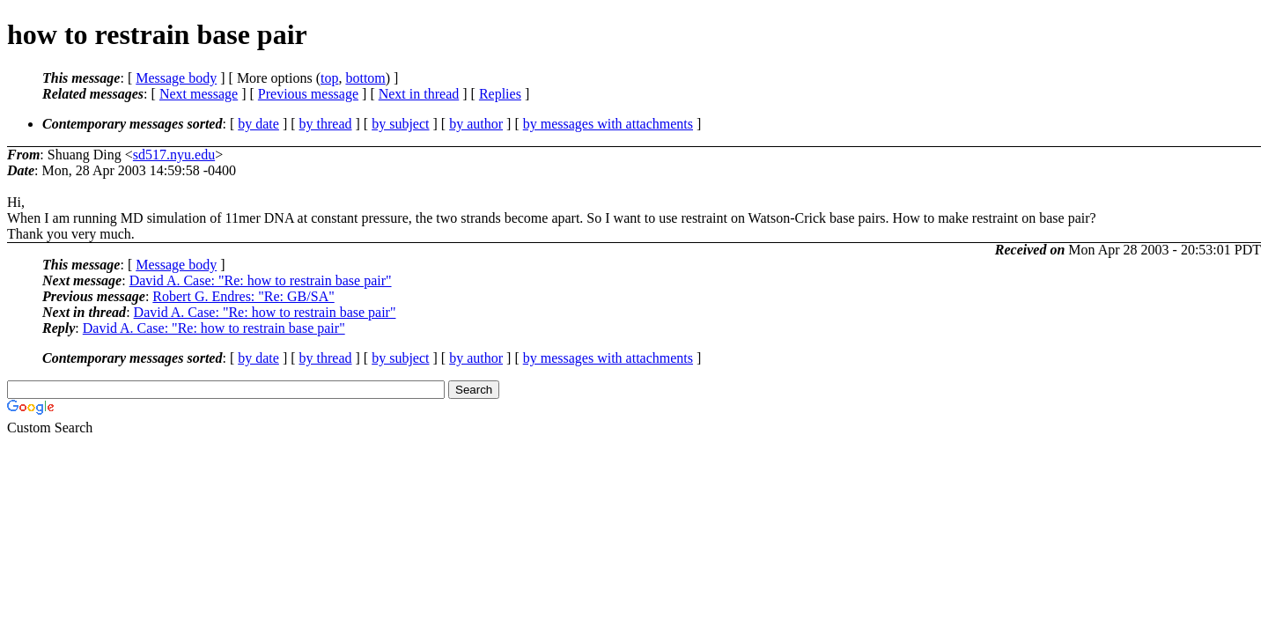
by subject (400, 123)
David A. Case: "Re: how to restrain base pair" (260, 280)
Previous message (308, 93)
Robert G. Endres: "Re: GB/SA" (243, 296)
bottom (365, 77)
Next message (198, 93)
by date (258, 123)
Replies (500, 93)
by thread (325, 123)
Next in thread (419, 93)
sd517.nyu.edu (174, 154)
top (329, 77)
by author (476, 123)
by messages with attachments (608, 123)
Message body (176, 77)
